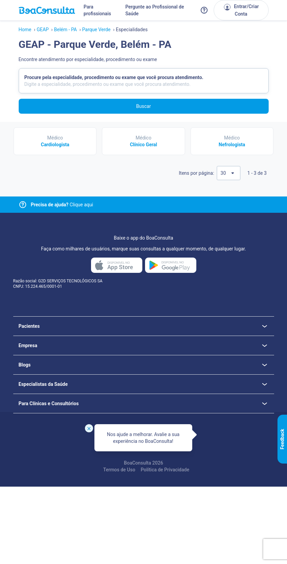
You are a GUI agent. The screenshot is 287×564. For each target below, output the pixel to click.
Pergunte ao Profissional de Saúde (154, 10)
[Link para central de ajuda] (23, 205)
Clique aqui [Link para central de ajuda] (62, 204)
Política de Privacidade (165, 469)
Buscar (143, 106)
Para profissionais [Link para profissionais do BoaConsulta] (97, 10)
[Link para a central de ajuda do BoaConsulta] (204, 10)
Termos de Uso (119, 469)
